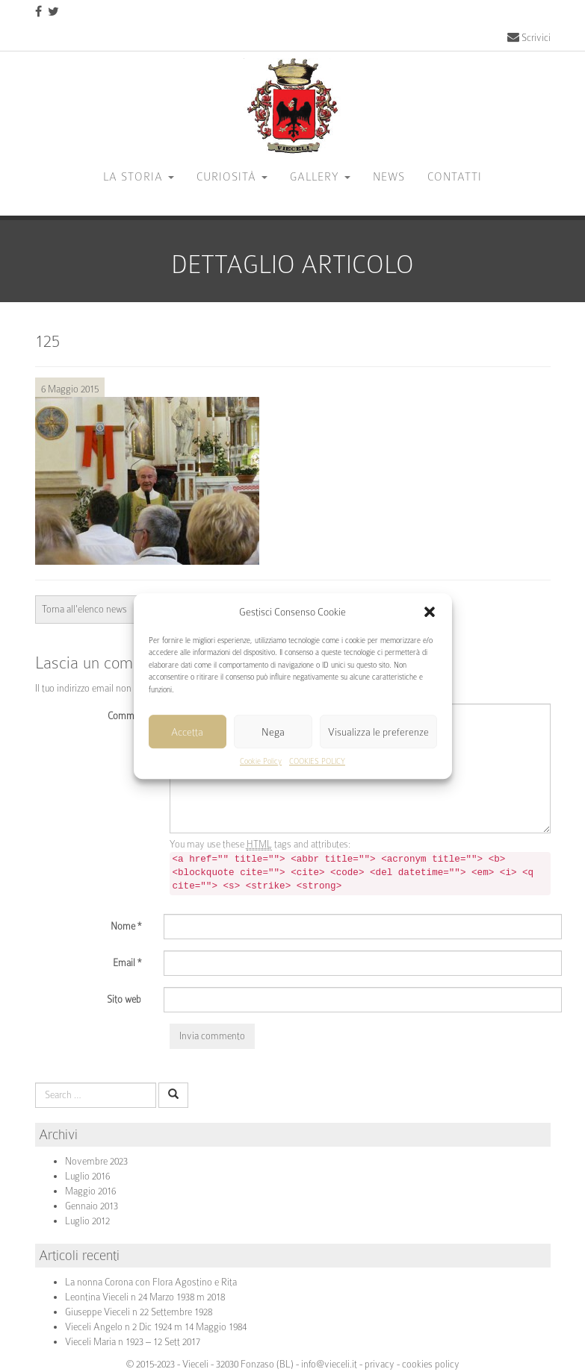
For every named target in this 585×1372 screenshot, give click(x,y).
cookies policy (430, 1364)
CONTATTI (454, 177)
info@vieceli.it (329, 1364)
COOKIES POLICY (317, 762)
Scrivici (529, 37)
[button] (429, 611)
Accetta (187, 732)
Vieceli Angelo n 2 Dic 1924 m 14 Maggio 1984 (156, 1326)
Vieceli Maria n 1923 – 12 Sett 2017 (132, 1341)
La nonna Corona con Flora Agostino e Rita (151, 1282)
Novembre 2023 (96, 1161)
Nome (126, 926)
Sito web (124, 999)
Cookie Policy (261, 762)
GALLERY (320, 177)
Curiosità (231, 177)
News (389, 177)
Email (127, 962)
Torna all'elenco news (84, 609)
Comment (127, 715)
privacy (379, 1364)
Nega (273, 732)
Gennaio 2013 (91, 1206)
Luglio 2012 (87, 1221)
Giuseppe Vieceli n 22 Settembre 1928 (138, 1312)
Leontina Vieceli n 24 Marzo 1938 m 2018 (145, 1297)
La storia (138, 177)
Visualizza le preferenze (378, 732)
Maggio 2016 (90, 1191)
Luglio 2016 (87, 1176)
